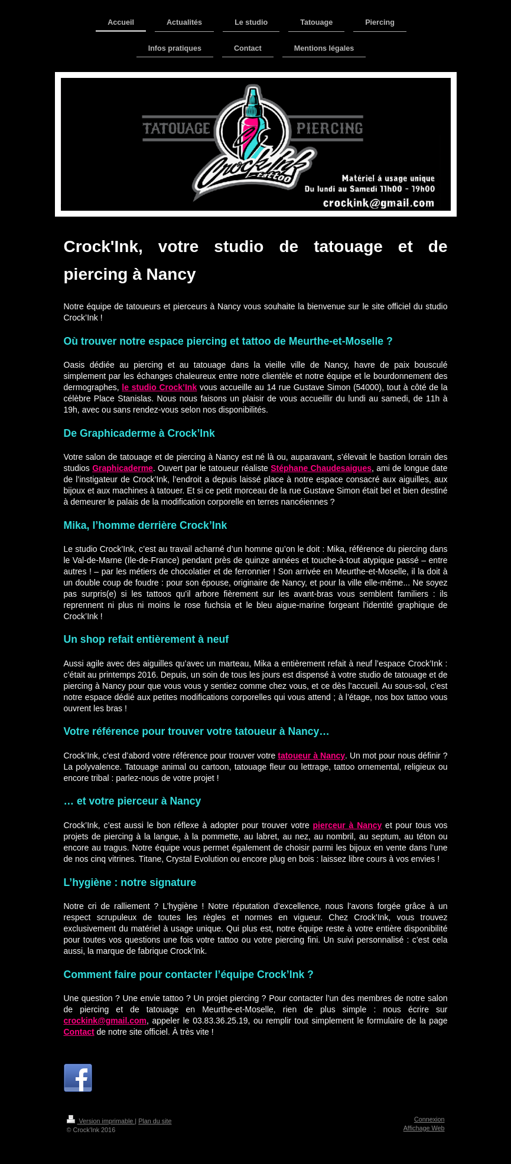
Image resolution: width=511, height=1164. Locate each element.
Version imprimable (101, 1120)
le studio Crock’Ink (159, 387)
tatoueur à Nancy (311, 755)
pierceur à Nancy (347, 825)
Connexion (429, 1119)
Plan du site (154, 1120)
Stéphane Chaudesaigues (321, 468)
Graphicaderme (122, 468)
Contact (79, 1032)
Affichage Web (424, 1128)
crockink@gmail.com (105, 1020)
